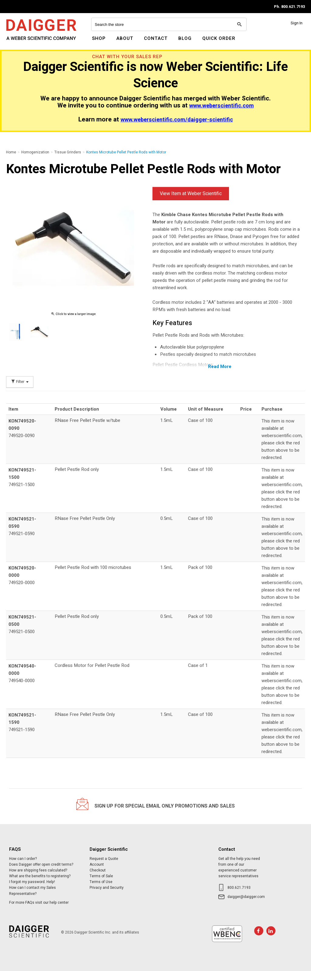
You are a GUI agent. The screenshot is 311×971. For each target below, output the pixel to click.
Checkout (98, 870)
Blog (185, 38)
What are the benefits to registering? (39, 876)
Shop (99, 38)
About (124, 38)
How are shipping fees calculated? (38, 870)
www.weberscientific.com (221, 106)
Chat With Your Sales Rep (127, 56)
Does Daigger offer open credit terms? (41, 864)
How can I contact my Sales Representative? (32, 890)
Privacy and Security (107, 887)
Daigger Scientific (22, 42)
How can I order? (23, 858)
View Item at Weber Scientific (191, 193)
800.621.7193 (239, 887)
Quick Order (218, 38)
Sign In (296, 23)
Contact (156, 38)
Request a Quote (104, 858)
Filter (20, 381)
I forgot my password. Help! (32, 882)
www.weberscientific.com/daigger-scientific (177, 120)
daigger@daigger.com (246, 896)
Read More (219, 366)
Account (97, 864)
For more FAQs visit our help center (39, 902)
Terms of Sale (101, 876)
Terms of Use (101, 882)
